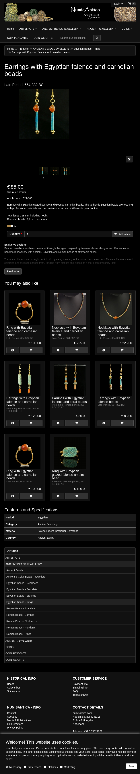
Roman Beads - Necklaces (21, 621)
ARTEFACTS (12, 557)
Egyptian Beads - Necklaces (22, 583)
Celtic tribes (13, 687)
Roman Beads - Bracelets (21, 608)
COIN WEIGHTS (14, 659)
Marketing (67, 767)
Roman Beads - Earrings (20, 614)
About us (12, 716)
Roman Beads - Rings (18, 633)
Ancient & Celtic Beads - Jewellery (25, 576)
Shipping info (80, 687)
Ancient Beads (14, 570)
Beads (10, 684)
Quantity (14, 234)
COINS (9, 647)
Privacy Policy (15, 727)
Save (131, 766)
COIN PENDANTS (15, 653)
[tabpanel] (43, 171)
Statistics (51, 767)
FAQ (75, 691)
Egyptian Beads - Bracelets (21, 589)
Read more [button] (13, 271)
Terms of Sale (80, 694)
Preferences (32, 767)
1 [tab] (43, 178)
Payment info (80, 684)
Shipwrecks (13, 691)
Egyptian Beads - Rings (19, 602)
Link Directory (15, 724)
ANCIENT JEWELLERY (18, 640)
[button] (118, 3)
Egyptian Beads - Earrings (21, 595)
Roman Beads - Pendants (21, 627)
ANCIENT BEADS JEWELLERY (23, 564)
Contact (11, 713)
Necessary (13, 767)
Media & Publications (19, 720)
